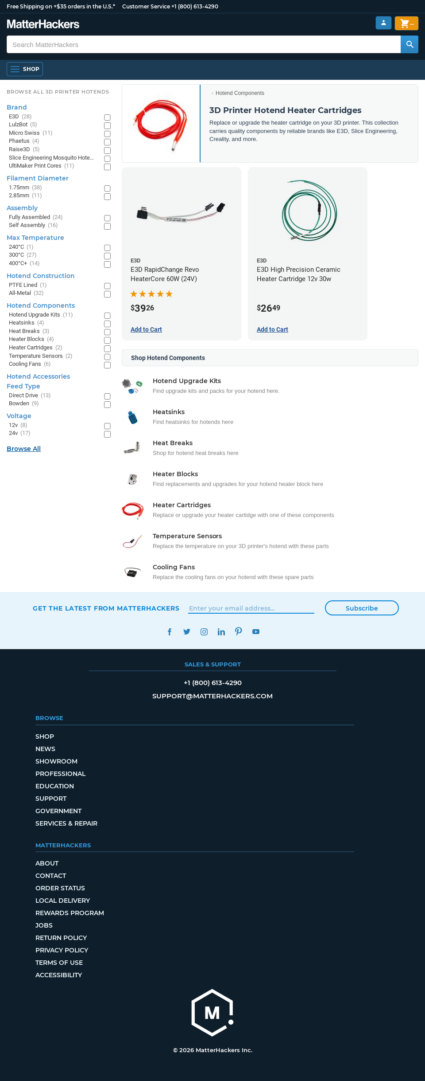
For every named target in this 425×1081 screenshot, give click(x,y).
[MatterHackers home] (43, 25)
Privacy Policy (61, 950)
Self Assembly (33, 225)
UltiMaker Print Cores (41, 166)
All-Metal (26, 293)
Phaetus (24, 141)
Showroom (56, 761)
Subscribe (362, 608)
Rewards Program (69, 913)
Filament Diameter (38, 178)
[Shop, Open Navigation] (25, 69)
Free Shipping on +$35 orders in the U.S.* (61, 6)
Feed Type (23, 386)
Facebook (169, 631)
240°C (21, 247)
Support (50, 799)
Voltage (19, 416)
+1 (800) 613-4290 (194, 6)
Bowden (24, 404)
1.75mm (25, 188)
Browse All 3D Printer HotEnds (58, 92)
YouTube (255, 631)
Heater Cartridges (35, 348)
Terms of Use (59, 963)
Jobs (44, 925)
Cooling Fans (30, 364)
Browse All (24, 449)
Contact (50, 876)
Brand (17, 107)
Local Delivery (62, 901)
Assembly (22, 208)
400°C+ (24, 263)
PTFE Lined (28, 285)
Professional (60, 774)
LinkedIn (221, 631)
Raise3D (24, 149)
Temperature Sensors (41, 356)
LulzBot (23, 125)
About (46, 863)
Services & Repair (66, 823)
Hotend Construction (41, 276)
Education (54, 786)
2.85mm (25, 196)
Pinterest (238, 631)
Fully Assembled (36, 217)
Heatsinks (26, 323)
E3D (20, 117)
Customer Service (146, 6)
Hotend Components (240, 93)
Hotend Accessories (38, 376)
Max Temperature (35, 238)
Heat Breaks (29, 331)
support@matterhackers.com (212, 696)
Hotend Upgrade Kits (41, 315)
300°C (23, 255)
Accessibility (58, 975)
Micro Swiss (31, 133)
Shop (44, 736)
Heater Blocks (31, 339)
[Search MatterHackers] (409, 44)
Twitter (186, 631)
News (45, 749)
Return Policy (61, 938)
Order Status (60, 888)
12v (18, 425)
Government (58, 811)
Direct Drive (30, 396)
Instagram (204, 631)
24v (20, 433)
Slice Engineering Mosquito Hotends (52, 158)
